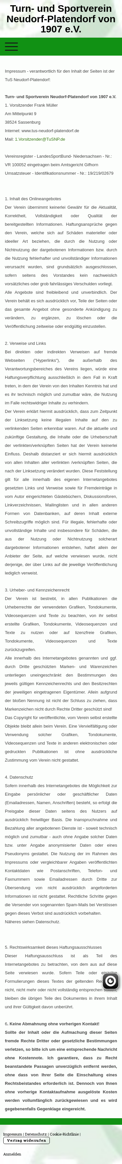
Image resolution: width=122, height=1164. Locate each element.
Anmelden (12, 1154)
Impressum (12, 1134)
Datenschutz (36, 1134)
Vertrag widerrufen (26, 1140)
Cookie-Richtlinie (64, 1134)
